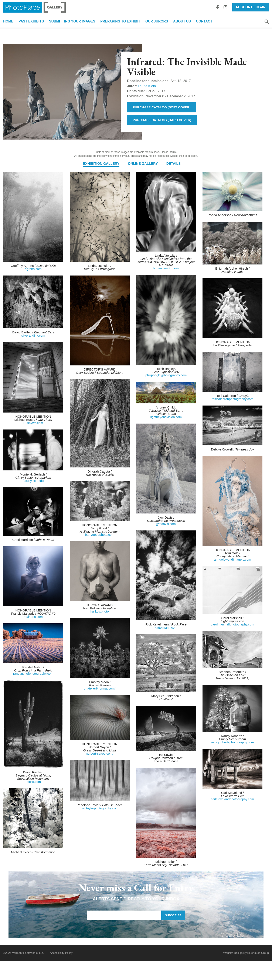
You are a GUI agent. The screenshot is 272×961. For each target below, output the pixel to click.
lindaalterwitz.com (166, 268)
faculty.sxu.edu (33, 481)
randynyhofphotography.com (33, 673)
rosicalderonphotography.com (232, 399)
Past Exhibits (31, 21)
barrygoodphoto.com (99, 534)
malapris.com (33, 616)
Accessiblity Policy (61, 952)
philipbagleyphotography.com (166, 375)
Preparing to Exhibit (120, 21)
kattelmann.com (166, 627)
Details (173, 163)
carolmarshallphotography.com (232, 624)
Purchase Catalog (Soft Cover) (162, 107)
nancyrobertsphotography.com (232, 742)
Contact (204, 21)
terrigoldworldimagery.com (232, 559)
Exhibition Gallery (101, 163)
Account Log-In (250, 7)
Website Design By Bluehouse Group (246, 952)
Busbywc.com (33, 423)
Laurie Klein (147, 86)
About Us (182, 21)
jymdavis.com (166, 524)
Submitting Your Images (72, 21)
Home (8, 21)
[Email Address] (124, 915)
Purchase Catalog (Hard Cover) (162, 120)
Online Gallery (143, 163)
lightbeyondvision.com (166, 417)
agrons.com (33, 269)
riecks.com (33, 781)
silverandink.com (33, 335)
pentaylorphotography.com (100, 808)
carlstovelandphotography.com (232, 799)
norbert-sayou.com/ (99, 753)
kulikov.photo (100, 611)
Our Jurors (156, 21)
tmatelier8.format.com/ (99, 688)
